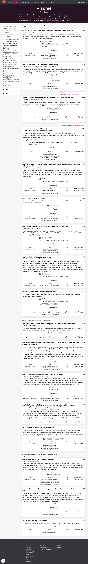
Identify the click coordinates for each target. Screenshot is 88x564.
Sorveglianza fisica (9, 51)
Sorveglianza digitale (9, 39)
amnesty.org (55, 389)
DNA (4, 49)
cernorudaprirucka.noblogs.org (55, 439)
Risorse (42, 544)
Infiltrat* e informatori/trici (10, 53)
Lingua (7, 32)
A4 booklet (52, 44)
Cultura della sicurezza (10, 45)
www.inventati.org (55, 474)
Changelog (29, 547)
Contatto (28, 549)
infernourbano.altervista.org (50, 304)
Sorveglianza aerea (9, 72)
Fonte (6, 93)
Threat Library (44, 545)
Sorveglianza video (9, 43)
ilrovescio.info (46, 46)
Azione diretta (7, 56)
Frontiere (6, 85)
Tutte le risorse (7, 26)
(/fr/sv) (36, 257)
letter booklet (60, 44)
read (46, 44)
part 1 (44, 142)
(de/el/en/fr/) (47, 30)
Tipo (6, 89)
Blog (27, 545)
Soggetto (8, 36)
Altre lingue (53, 50)
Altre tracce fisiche (8, 62)
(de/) (49, 98)
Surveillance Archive (54, 333)
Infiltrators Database (45, 549)
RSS (27, 559)
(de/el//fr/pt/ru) (33, 198)
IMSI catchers (7, 66)
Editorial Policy (30, 551)
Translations (29, 552)
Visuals (28, 554)
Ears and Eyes (44, 547)
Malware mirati (7, 76)
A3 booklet (71, 142)
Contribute (44, 12)
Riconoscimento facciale (10, 68)
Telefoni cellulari (8, 41)
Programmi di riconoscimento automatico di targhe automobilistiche (11, 79)
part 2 (49, 142)
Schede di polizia (8, 58)
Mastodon (28, 561)
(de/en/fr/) (39, 291)
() (40, 65)
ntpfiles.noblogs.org (55, 109)
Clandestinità (7, 74)
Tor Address (29, 557)
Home (27, 544)
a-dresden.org (55, 80)
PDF (52, 77)
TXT (66, 44)
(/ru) (42, 374)
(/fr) (45, 226)
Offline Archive (30, 556)
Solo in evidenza (8, 28)
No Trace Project (47, 41)
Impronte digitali (8, 64)
